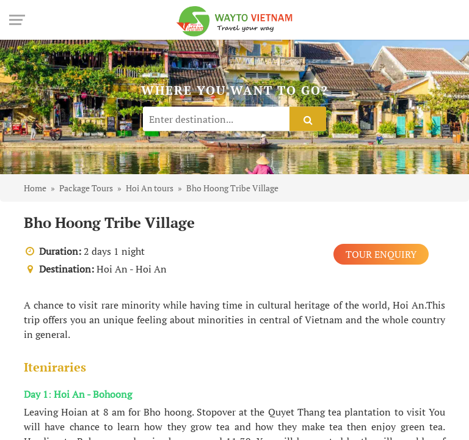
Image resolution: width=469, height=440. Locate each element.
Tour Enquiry (381, 254)
